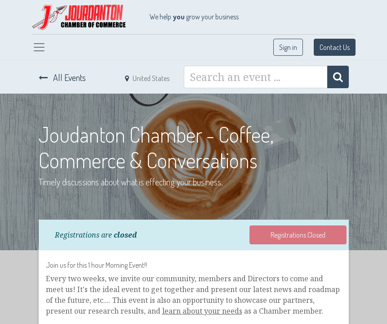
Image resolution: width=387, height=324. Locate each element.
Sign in (288, 47)
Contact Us (335, 47)
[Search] (338, 77)
